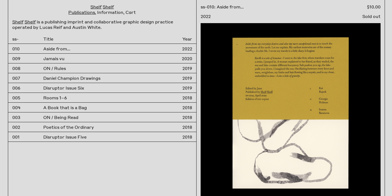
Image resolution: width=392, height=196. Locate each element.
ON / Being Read (60, 117)
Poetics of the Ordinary (68, 127)
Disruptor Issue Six (63, 88)
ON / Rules (54, 68)
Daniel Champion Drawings (71, 78)
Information (110, 12)
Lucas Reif (50, 27)
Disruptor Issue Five (65, 137)
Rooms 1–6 (55, 97)
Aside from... (56, 48)
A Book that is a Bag (65, 107)
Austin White (86, 27)
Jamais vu (54, 58)
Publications (81, 12)
